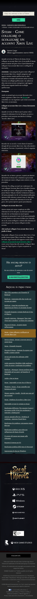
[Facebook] (4, 525)
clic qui (25, 97)
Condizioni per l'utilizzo (12, 592)
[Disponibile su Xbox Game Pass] (18, 513)
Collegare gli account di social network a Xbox (16, 242)
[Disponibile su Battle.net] (18, 518)
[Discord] (24, 525)
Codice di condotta (12, 594)
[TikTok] (28, 525)
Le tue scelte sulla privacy (19, 590)
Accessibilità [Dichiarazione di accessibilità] (29, 595)
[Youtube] (18, 525)
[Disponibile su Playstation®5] (18, 495)
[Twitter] (8, 525)
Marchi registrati (23, 594)
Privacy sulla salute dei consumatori (14, 595)
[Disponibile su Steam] (18, 507)
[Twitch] (12, 525)
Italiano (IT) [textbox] (15, 556)
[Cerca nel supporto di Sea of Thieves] (18, 13)
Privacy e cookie (24, 592)
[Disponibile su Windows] (18, 501)
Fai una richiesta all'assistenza (18, 277)
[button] (18, 556)
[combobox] (18, 13)
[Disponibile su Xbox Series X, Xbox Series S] (18, 489)
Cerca (18, 20)
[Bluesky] (32, 525)
